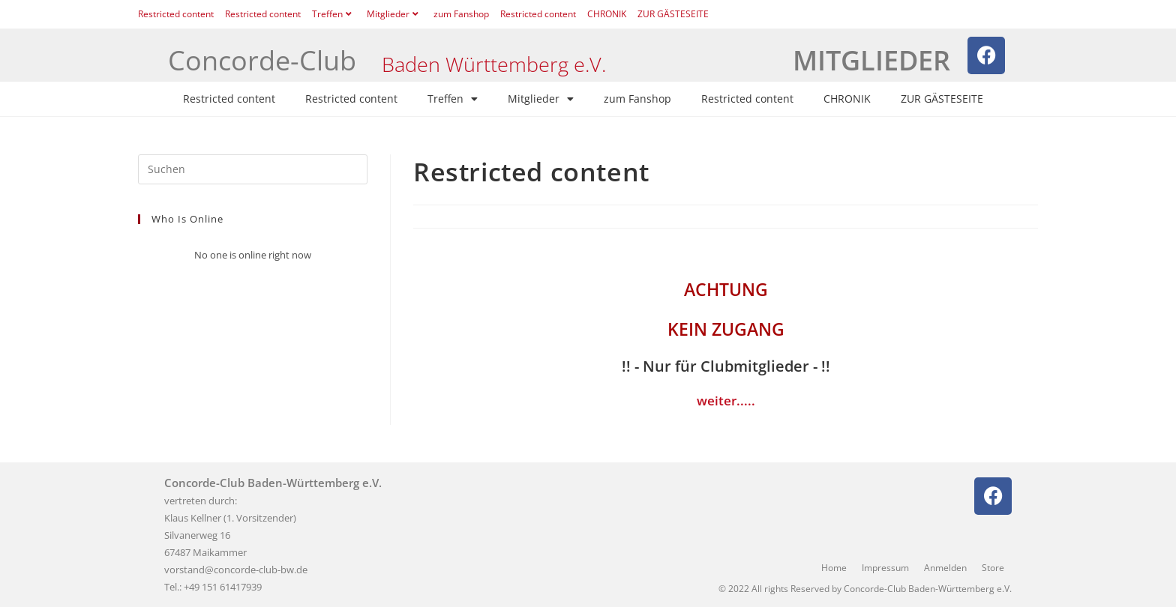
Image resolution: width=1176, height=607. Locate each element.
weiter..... (726, 400)
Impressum (885, 567)
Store (993, 567)
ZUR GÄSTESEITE (673, 13)
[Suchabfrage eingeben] (253, 169)
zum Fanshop (461, 13)
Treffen (334, 13)
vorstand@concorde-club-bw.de (236, 569)
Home (834, 567)
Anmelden (945, 567)
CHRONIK (606, 13)
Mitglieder (394, 13)
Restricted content (176, 13)
